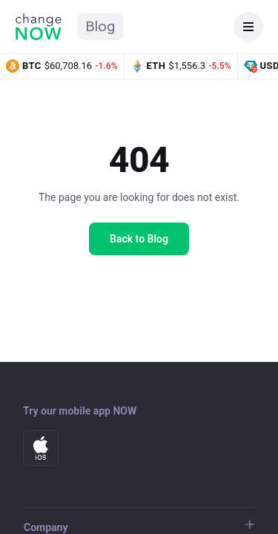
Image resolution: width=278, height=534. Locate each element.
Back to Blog (139, 239)
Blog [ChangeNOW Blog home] (100, 26)
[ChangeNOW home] (38, 26)
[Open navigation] (248, 27)
